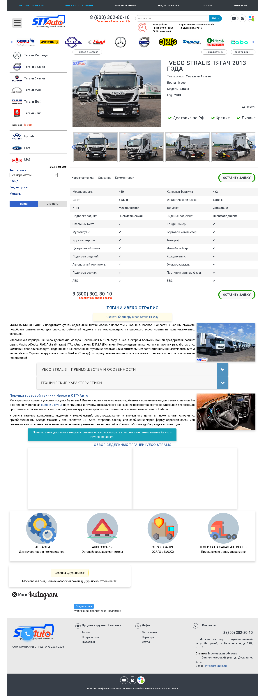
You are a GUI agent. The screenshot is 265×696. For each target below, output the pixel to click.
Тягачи (86, 632)
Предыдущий (214, 52)
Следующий (243, 52)
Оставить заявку (237, 177)
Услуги (207, 5)
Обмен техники (125, 5)
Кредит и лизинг (169, 5)
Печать (248, 107)
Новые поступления (79, 5)
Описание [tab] (104, 177)
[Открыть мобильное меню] (17, 23)
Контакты (240, 5)
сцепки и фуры (51, 405)
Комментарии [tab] (124, 177)
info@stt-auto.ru (216, 665)
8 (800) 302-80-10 (110, 17)
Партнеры (148, 637)
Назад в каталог (87, 52)
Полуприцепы (90, 637)
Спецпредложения (30, 5)
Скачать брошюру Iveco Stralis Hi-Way (132, 317)
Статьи (146, 641)
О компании (149, 632)
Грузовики (88, 641)
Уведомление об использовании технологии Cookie (150, 688)
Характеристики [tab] (83, 177)
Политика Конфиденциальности (104, 688)
